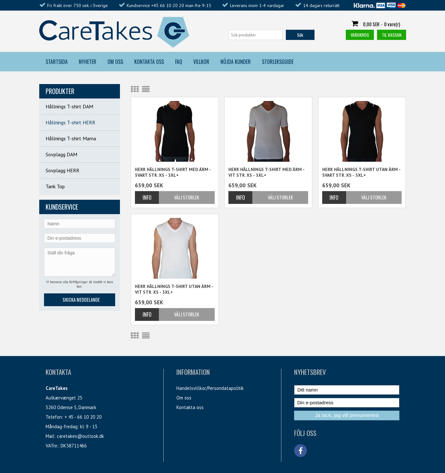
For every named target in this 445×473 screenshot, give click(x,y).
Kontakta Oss (149, 62)
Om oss (183, 398)
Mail (50, 436)
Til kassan (391, 34)
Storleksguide (277, 62)
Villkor (201, 62)
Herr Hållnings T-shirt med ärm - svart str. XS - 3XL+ (173, 172)
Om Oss (115, 62)
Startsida (57, 62)
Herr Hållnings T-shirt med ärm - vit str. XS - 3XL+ (266, 172)
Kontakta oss (190, 407)
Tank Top (55, 186)
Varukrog (360, 34)
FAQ (178, 62)
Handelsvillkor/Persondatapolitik (210, 388)
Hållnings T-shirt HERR (70, 122)
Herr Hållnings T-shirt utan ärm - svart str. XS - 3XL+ (361, 172)
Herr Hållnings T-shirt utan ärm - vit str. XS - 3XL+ (174, 289)
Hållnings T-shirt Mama (71, 138)
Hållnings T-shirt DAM (69, 106)
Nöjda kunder (235, 62)
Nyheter (87, 62)
